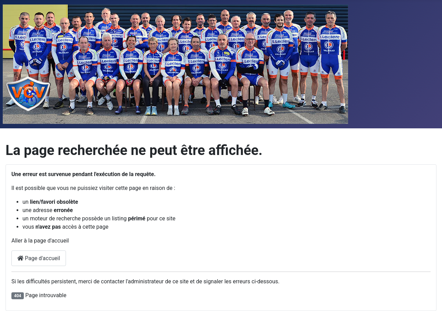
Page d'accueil (38, 258)
